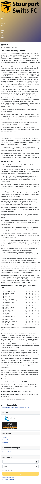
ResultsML (5, 442)
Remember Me (8, 470)
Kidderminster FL (6, 452)
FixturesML (5, 440)
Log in (20, 474)
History (2, 30)
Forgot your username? (8, 479)
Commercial (4, 40)
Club (2, 32)
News (2, 18)
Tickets (2, 37)
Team (2, 21)
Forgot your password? (8, 477)
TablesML (5, 437)
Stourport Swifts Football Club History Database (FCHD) (15, 407)
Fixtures (3, 23)
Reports (3, 28)
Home (2, 16)
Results (2, 25)
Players (2, 35)
